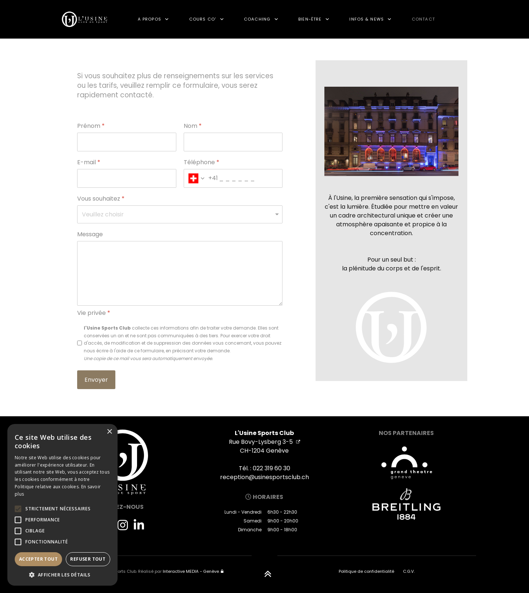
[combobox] (201, 178)
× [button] (109, 432)
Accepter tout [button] (38, 559)
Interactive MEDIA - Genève (191, 571)
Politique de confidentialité (366, 571)
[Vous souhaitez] (180, 214)
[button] (62, 574)
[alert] (62, 505)
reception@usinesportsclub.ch (264, 477)
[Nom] (233, 142)
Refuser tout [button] (87, 559)
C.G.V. (409, 571)
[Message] (180, 273)
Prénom (91, 126)
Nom (193, 126)
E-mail (88, 162)
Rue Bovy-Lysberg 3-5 (264, 442)
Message (90, 234)
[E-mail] (126, 178)
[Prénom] (126, 142)
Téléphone (201, 162)
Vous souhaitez (101, 199)
